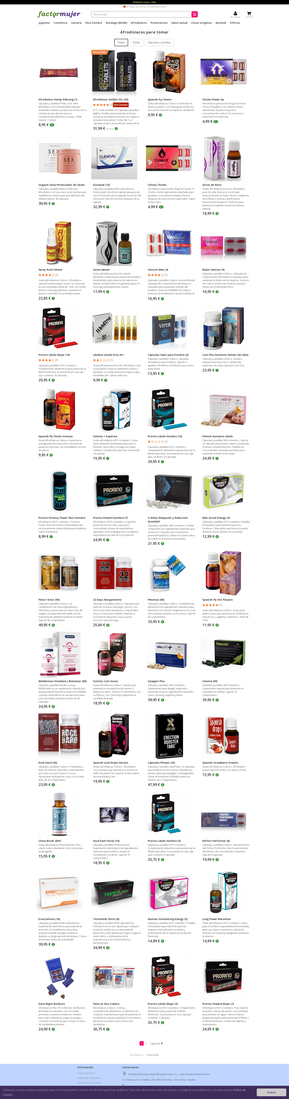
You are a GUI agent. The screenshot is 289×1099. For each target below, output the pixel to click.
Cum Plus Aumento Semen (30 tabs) (225, 355)
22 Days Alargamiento (107, 599)
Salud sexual (179, 22)
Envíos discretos (86, 1073)
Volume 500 (209, 681)
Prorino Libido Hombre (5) (164, 841)
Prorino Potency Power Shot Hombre (62, 518)
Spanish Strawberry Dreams (220, 762)
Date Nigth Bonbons (52, 1004)
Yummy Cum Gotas (105, 681)
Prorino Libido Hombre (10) (165, 436)
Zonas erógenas (201, 22)
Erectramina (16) (49, 919)
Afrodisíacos (139, 22)
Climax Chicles (157, 185)
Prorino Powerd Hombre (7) (110, 518)
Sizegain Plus (156, 681)
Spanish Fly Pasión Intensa (56, 436)
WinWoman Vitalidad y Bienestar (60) (62, 681)
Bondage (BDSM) (116, 22)
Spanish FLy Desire (159, 99)
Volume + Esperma (105, 436)
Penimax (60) (156, 599)
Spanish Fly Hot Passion (217, 599)
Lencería (76, 22)
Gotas (136, 42)
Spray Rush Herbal (50, 269)
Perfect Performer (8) (216, 841)
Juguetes (44, 22)
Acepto (271, 1092)
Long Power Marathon (216, 919)
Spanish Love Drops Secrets (110, 762)
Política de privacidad (89, 1077)
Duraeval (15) (101, 185)
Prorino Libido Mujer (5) (163, 1004)
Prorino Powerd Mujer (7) (218, 1004)
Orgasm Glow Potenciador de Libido (62, 185)
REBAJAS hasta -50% (144, 2)
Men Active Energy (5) (216, 518)
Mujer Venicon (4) (213, 269)
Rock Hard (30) (48, 762)
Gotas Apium (101, 269)
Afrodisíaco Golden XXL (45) (110, 99)
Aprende (220, 22)
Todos (121, 42)
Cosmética (60, 22)
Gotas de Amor (212, 185)
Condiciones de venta (89, 1082)
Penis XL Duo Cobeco (106, 1004)
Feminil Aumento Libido (217, 436)
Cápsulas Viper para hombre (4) (168, 355)
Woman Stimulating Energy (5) (167, 919)
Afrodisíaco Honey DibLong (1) (58, 99)
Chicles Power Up (213, 99)
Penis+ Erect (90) (49, 599)
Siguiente (156, 1043)
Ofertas (235, 22)
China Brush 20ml (50, 841)
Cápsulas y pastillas (159, 42)
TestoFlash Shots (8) (106, 919)
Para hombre (93, 22)
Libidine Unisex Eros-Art (108, 355)
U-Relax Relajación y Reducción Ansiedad (168, 519)
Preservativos (159, 22)
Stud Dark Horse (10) (106, 841)
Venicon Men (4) (158, 269)
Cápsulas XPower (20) (161, 762)
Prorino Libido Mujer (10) (54, 355)
